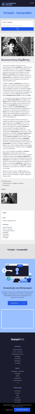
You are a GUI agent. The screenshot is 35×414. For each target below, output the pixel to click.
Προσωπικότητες (7, 183)
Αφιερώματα (6, 235)
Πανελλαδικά (6, 185)
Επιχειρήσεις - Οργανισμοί (17, 371)
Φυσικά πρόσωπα (17, 380)
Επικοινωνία (17, 402)
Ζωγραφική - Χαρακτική (17, 183)
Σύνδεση (5, 220)
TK (17, 382)
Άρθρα (17, 375)
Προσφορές (17, 373)
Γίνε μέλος (17, 393)
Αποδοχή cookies (22, 409)
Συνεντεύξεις (6, 234)
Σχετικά (17, 397)
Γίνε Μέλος (14, 303)
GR (30, 3)
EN (33, 3)
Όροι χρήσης (17, 400)
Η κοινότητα (17, 391)
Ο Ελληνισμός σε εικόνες (8, 230)
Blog (17, 395)
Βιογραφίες (5, 232)
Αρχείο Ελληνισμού (7, 227)
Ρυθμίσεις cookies (9, 409)
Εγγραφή (10, 220)
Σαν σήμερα (5, 237)
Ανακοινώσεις (17, 378)
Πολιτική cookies (19, 406)
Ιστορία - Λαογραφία (8, 229)
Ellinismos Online (7, 181)
